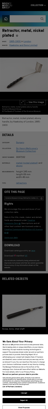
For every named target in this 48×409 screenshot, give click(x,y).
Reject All (24, 404)
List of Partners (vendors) (12, 390)
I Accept (24, 396)
